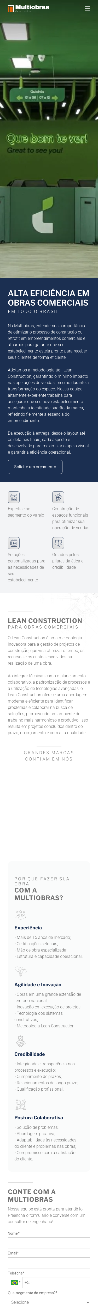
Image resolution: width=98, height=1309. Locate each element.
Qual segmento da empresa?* (32, 1293)
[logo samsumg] (69, 790)
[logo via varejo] (28, 788)
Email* (13, 1253)
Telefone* (16, 1273)
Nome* (14, 1233)
